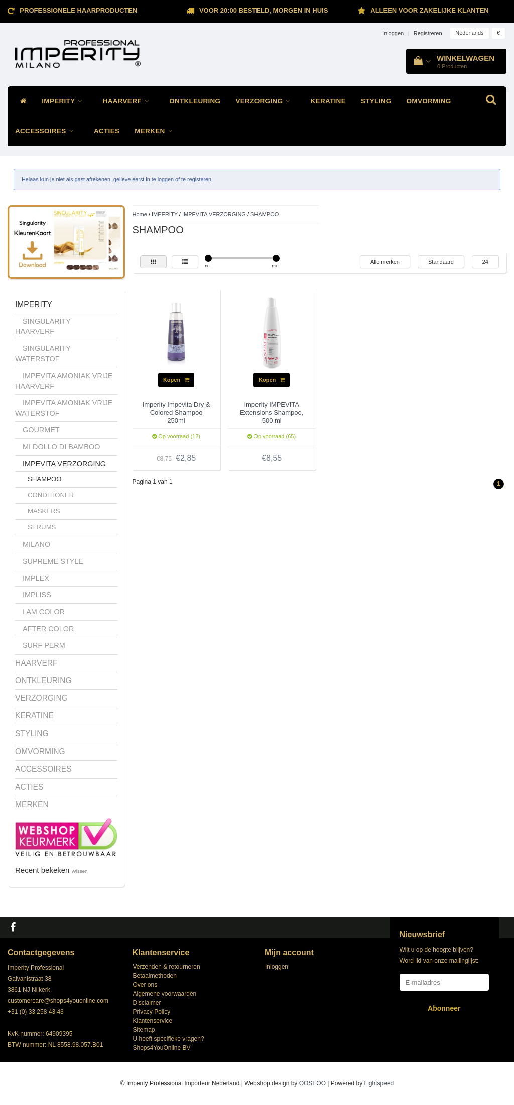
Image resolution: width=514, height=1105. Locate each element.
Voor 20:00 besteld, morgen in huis (263, 10)
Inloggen (393, 33)
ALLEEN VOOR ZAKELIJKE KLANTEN (429, 10)
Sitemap (144, 1029)
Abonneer (444, 1008)
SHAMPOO (44, 479)
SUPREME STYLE (53, 561)
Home (140, 214)
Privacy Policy (152, 1011)
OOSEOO (312, 1083)
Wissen (80, 871)
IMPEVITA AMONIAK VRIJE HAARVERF (64, 381)
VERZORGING (265, 101)
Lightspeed (379, 1083)
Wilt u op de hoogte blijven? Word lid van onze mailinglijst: (439, 955)
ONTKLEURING (194, 101)
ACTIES (106, 131)
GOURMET (41, 430)
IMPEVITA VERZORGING (64, 464)
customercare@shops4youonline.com (58, 1000)
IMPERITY (64, 101)
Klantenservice (153, 1020)
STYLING (376, 101)
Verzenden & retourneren (166, 966)
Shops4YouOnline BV (162, 1047)
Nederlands (469, 33)
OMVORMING (429, 101)
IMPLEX (36, 578)
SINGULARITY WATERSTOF (43, 353)
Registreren (428, 33)
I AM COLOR (44, 612)
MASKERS (44, 511)
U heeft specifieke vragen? (168, 1038)
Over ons (145, 984)
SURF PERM (44, 645)
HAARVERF (129, 101)
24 (485, 262)
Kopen (176, 380)
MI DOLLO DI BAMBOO (61, 447)
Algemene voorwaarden (165, 993)
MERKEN (156, 131)
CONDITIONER (51, 495)
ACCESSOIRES (47, 131)
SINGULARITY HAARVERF (43, 326)
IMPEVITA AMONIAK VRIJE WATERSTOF (64, 408)
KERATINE (328, 101)
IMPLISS (37, 595)
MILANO (36, 544)
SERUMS (42, 527)
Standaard (441, 262)
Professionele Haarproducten (78, 10)
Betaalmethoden (155, 975)
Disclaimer (147, 1002)
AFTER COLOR (48, 629)
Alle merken (385, 262)
